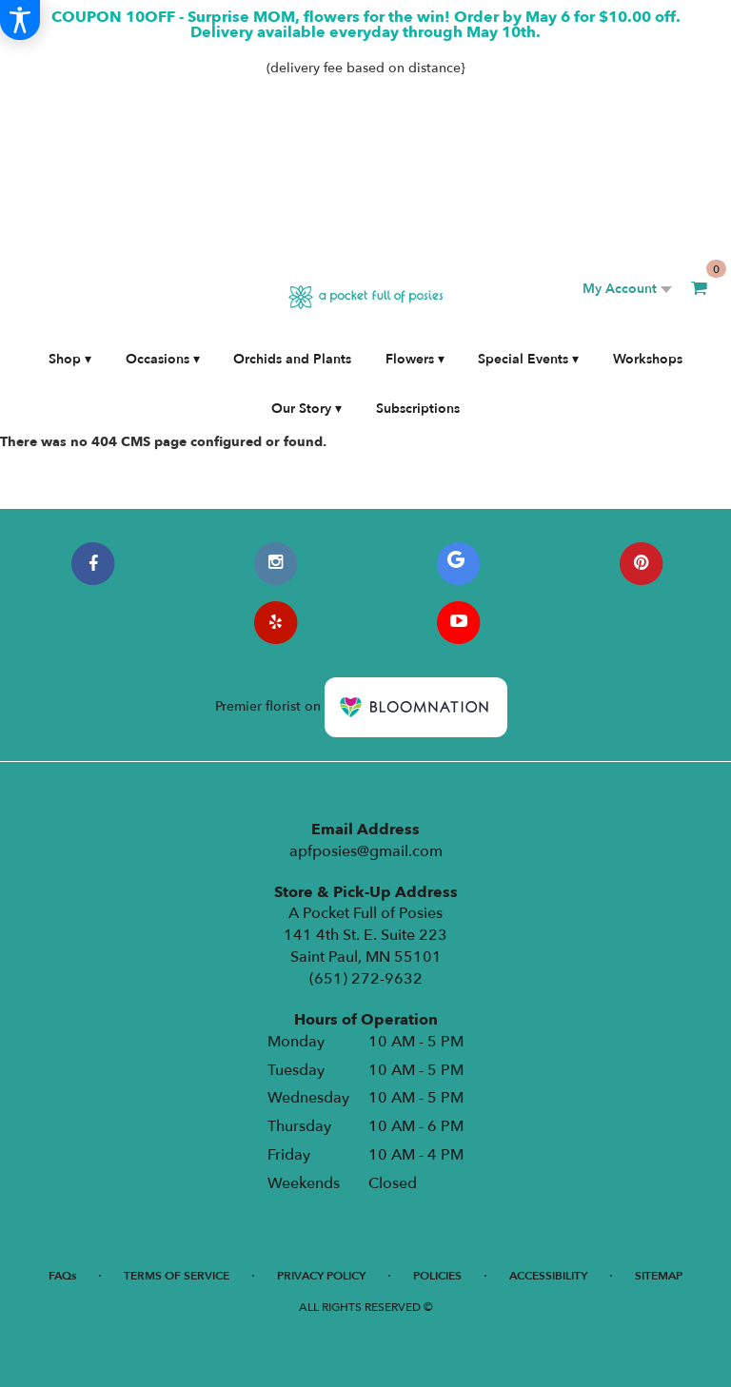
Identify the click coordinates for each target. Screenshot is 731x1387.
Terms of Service (176, 1275)
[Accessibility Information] (20, 20)
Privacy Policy (321, 1275)
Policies (437, 1275)
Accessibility (548, 1275)
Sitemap (658, 1275)
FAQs (62, 1275)
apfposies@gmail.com (366, 851)
